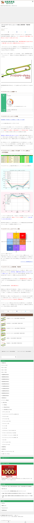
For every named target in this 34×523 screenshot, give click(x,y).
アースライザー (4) (6, 418)
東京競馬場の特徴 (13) (5, 383)
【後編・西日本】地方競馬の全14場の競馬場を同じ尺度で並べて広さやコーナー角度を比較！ (17, 493)
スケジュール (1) (4, 365)
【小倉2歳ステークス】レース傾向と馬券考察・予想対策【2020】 (15, 318)
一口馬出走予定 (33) (6, 407)
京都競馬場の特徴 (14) (5, 390)
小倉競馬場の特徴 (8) (5, 395)
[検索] (9, 357)
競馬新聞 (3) (4, 446)
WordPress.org (4, 510)
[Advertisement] (17, 14)
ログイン (3, 503)
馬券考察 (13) (4, 397)
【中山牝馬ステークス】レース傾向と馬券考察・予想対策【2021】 (15, 328)
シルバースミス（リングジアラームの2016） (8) (10, 414)
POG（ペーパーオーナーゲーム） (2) (8, 451)
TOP (7, 515)
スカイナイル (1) (5, 416)
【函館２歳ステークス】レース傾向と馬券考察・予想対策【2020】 (9, 351)
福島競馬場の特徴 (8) (5, 381)
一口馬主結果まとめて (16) (7, 409)
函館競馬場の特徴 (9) (5, 376)
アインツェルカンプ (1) (6, 442)
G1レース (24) (4, 367)
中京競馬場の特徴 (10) (5, 388)
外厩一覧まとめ (4, 488)
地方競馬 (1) (4, 449)
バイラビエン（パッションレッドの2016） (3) (10, 435)
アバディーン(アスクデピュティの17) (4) (9, 432)
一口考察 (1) (5, 404)
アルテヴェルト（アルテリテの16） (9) (9, 430)
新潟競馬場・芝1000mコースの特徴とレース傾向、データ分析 (12, 119)
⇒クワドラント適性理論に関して (26, 261)
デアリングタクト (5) (6, 411)
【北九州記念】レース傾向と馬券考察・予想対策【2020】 (14, 323)
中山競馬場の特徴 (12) (5, 386)
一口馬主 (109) (4, 402)
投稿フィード (4, 505)
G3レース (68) (4, 372)
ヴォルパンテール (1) (6, 444)
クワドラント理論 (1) (5, 400)
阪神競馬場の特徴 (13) (5, 393)
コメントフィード (5, 507)
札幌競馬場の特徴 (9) (5, 374)
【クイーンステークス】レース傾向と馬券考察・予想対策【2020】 (26, 351)
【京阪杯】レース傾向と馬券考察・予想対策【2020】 (14, 338)
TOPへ (25, 522)
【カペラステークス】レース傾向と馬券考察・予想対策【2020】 (15, 333)
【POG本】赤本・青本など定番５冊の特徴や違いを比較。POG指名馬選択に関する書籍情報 (16, 486)
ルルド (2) (4, 439)
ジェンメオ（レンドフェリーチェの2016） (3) (10, 437)
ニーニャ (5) (5, 425)
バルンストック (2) (6, 423)
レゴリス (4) (5, 428)
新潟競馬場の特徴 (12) (5, 379)
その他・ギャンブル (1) (5, 453)
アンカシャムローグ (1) (6, 421)
